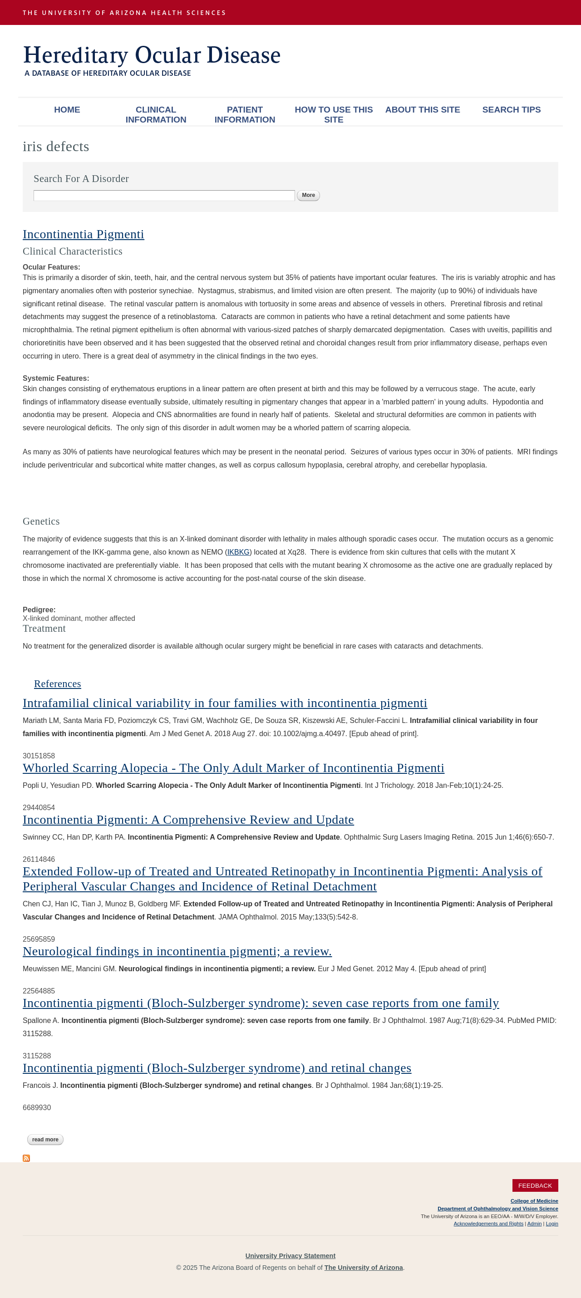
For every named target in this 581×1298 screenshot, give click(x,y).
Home (67, 109)
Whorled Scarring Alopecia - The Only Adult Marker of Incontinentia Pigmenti (233, 768)
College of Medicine (534, 1201)
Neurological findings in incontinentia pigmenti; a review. (177, 951)
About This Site (422, 109)
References (57, 683)
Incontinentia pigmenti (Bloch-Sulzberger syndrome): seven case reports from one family (261, 1003)
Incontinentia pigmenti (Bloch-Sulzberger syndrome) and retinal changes (217, 1068)
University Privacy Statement (290, 1255)
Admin (534, 1223)
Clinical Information (156, 114)
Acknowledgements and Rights (489, 1223)
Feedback (535, 1185)
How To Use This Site (334, 114)
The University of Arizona (364, 1267)
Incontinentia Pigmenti (83, 234)
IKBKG (238, 552)
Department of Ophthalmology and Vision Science (498, 1208)
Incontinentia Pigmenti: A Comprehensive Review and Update (188, 819)
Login (552, 1223)
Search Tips (512, 109)
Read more (48, 1139)
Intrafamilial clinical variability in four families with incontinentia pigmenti (225, 703)
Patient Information (245, 114)
